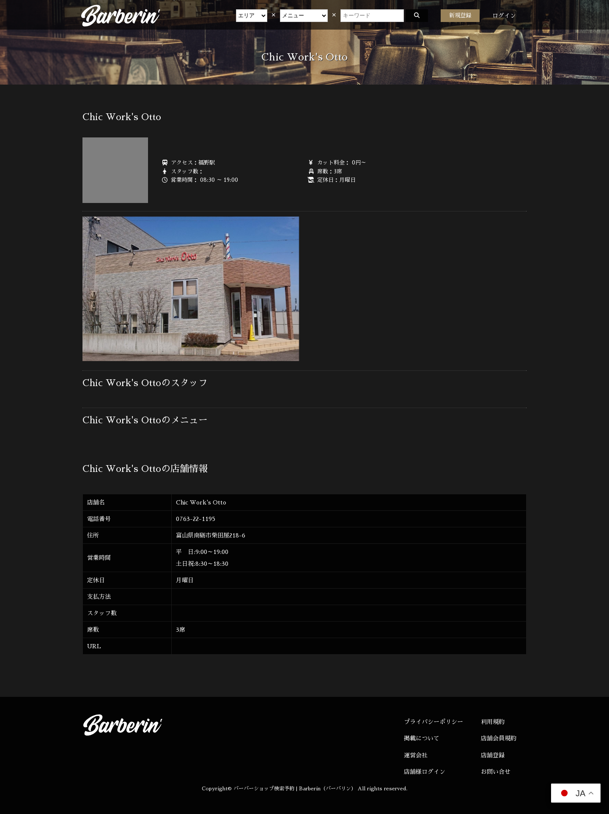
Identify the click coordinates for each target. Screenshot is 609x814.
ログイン (504, 16)
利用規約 (493, 722)
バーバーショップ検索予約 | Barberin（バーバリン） (294, 788)
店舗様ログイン (424, 772)
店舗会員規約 (498, 738)
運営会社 (416, 755)
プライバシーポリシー (433, 722)
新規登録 (460, 15)
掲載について (421, 738)
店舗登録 (493, 755)
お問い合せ (495, 772)
